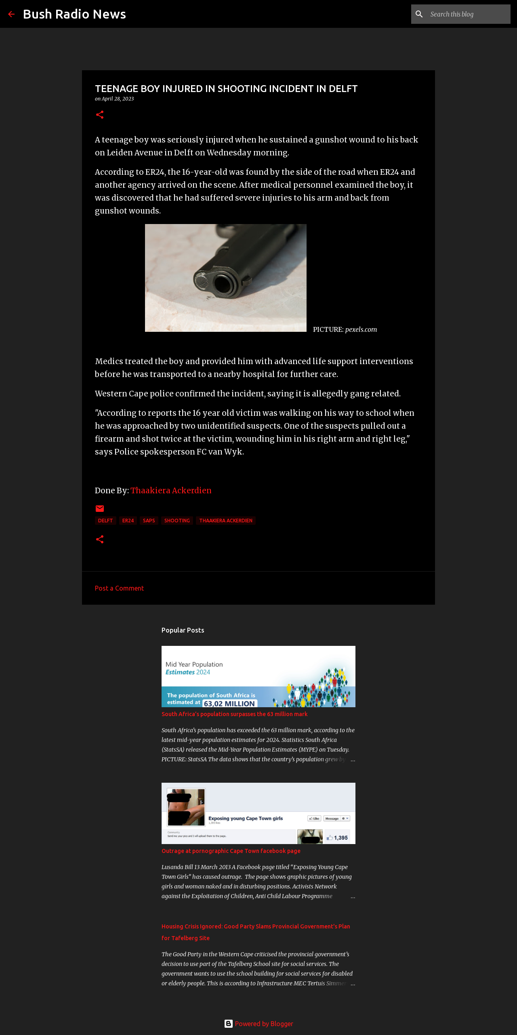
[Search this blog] (468, 14)
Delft (105, 520)
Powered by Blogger (258, 1023)
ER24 (128, 520)
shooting (177, 520)
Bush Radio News (74, 13)
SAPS (149, 520)
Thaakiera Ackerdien (171, 490)
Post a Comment (119, 588)
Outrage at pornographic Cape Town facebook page (231, 851)
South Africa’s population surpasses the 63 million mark (235, 714)
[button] (100, 115)
